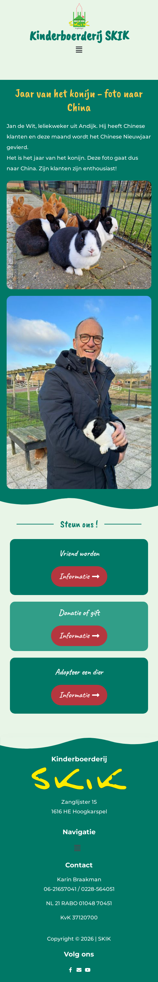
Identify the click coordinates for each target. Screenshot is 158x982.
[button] (78, 49)
